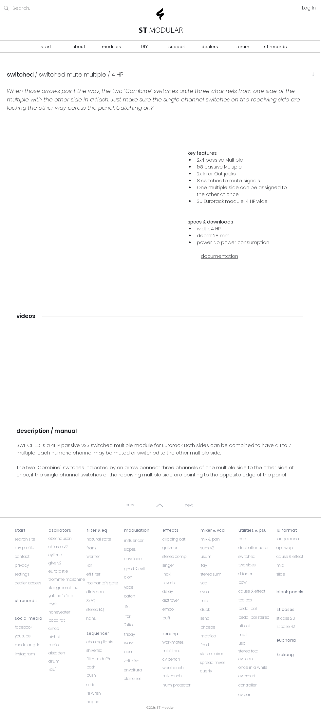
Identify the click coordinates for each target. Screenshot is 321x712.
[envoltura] (142, 670)
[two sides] (255, 565)
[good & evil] (141, 569)
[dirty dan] (105, 592)
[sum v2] (219, 548)
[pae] (255, 539)
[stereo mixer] (219, 654)
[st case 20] (295, 618)
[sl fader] (255, 574)
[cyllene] (65, 555)
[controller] (257, 685)
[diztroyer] (179, 600)
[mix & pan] (219, 539)
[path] (105, 667)
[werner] (103, 556)
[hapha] (105, 702)
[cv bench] (179, 659)
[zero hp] (179, 634)
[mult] (257, 635)
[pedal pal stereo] (257, 617)
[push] (105, 675)
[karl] (103, 565)
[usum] (219, 556)
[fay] (219, 565)
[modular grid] (31, 645)
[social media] (31, 618)
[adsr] (143, 652)
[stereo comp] (181, 556)
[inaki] (179, 574)
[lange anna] (293, 539)
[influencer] (141, 540)
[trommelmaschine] (67, 579)
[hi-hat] (67, 636)
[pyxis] (67, 604)
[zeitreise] (142, 661)
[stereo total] (257, 651)
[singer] (181, 565)
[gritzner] (181, 547)
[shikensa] (105, 650)
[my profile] (31, 547)
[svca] (219, 592)
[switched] (255, 556)
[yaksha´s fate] (67, 596)
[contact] (31, 556)
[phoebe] (219, 627)
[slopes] (141, 549)
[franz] (103, 548)
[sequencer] (105, 633)
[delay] (179, 591)
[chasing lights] (105, 642)
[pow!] (257, 582)
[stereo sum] (219, 574)
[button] (90, 209)
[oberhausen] (65, 538)
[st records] (31, 600)
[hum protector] (179, 685)
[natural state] (103, 539)
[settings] (31, 574)
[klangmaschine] (67, 587)
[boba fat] (67, 620)
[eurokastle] (65, 571)
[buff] (179, 618)
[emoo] (179, 609)
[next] (189, 505)
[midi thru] (179, 651)
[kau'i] (67, 669)
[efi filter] (103, 574)
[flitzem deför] (105, 659)
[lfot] (143, 607)
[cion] (141, 577)
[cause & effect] (257, 591)
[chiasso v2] (65, 547)
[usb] (257, 643)
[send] (219, 618)
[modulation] (141, 530)
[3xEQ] (105, 600)
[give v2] (65, 563)
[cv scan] (257, 659)
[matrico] (219, 636)
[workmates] (179, 642)
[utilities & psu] (255, 530)
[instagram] (31, 654)
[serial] (105, 685)
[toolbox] (257, 600)
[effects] (179, 530)
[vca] (219, 583)
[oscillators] (65, 530)
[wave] (143, 643)
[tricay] (143, 634)
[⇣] (313, 73)
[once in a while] (257, 667)
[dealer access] (31, 583)
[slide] (293, 574)
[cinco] (67, 628)
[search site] (31, 539)
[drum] (67, 661)
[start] (31, 530)
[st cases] (295, 609)
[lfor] (143, 616)
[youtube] (31, 636)
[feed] (219, 645)
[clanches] (142, 678)
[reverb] (179, 582)
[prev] (130, 505)
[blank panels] (295, 592)
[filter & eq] (103, 530)
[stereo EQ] (105, 609)
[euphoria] (293, 640)
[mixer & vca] (219, 530)
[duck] (219, 609)
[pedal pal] (257, 608)
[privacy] (31, 565)
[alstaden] (67, 653)
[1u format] (293, 530)
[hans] (105, 618)
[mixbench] (179, 676)
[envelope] (141, 559)
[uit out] (257, 626)
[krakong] (293, 654)
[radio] (67, 645)
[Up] (159, 505)
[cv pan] (257, 694)
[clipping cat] (181, 539)
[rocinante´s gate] (105, 583)
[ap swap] (293, 547)
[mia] (219, 600)
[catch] (143, 596)
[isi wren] (105, 693)
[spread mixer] (219, 662)
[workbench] (179, 668)
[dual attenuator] (255, 547)
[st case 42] (295, 626)
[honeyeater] (67, 612)
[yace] (143, 587)
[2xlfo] (143, 625)
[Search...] (41, 8)
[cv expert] (257, 676)
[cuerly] (219, 671)
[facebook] (31, 627)
